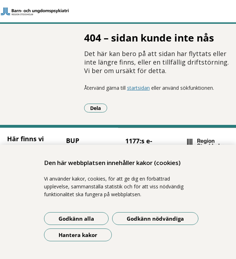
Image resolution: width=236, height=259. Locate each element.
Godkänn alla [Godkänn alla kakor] (76, 218)
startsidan (138, 87)
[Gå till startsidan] (118, 11)
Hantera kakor (78, 234)
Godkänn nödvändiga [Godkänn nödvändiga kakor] (155, 218)
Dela (98, 107)
